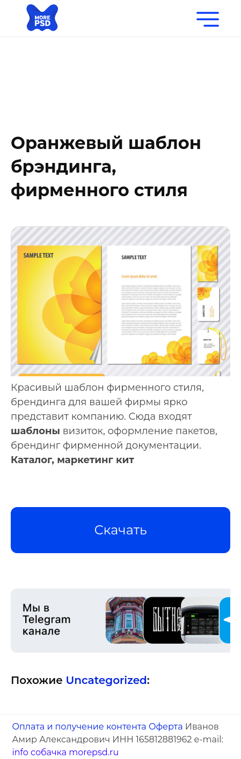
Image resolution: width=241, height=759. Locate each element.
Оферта (166, 726)
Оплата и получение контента (79, 726)
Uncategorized (106, 680)
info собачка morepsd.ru (65, 752)
